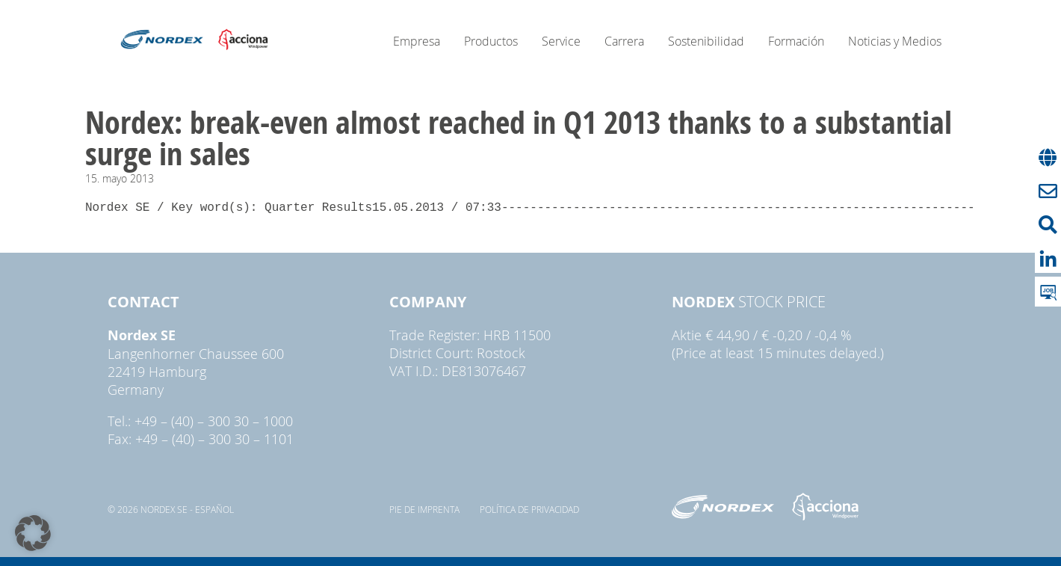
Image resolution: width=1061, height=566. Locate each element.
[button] (33, 533)
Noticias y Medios (894, 41)
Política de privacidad (529, 509)
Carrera (624, 41)
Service (561, 41)
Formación (796, 41)
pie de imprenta (424, 509)
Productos (491, 41)
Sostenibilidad (706, 41)
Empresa (416, 41)
